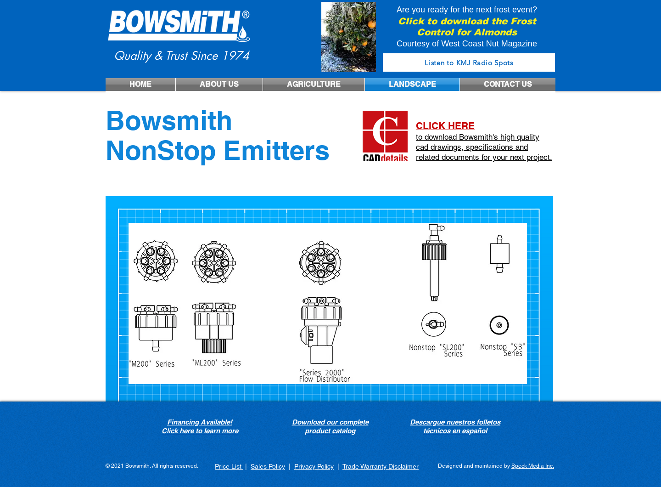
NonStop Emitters (218, 150)
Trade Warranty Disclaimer (380, 466)
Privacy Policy (314, 466)
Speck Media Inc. (532, 466)
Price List (229, 466)
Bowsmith (169, 120)
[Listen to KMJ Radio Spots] (469, 62)
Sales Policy (268, 466)
